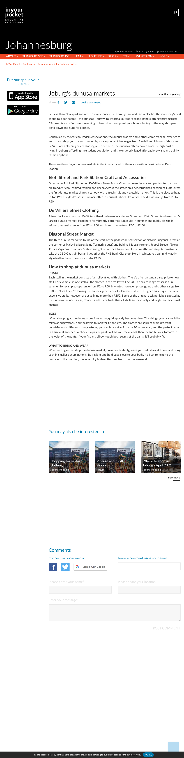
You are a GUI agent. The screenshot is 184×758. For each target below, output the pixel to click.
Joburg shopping (59, 470)
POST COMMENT (166, 631)
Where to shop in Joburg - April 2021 (157, 463)
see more (174, 477)
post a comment (90, 102)
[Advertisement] (92, 74)
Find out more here (131, 755)
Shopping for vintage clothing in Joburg (66, 463)
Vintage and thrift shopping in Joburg (110, 463)
